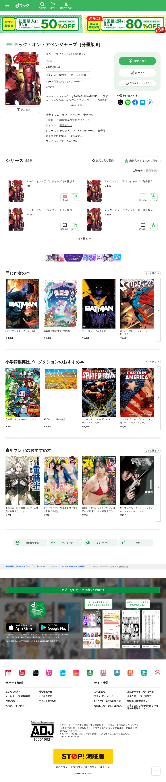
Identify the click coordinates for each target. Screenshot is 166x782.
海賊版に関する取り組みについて (109, 707)
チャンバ (66, 54)
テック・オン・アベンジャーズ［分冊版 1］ (51, 181)
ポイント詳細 (78, 74)
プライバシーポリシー (105, 696)
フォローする (84, 54)
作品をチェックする (140, 83)
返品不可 (50, 87)
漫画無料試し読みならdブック (17, 566)
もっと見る (150, 273)
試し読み (25, 109)
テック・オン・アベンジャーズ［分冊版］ (83, 130)
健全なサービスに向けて (139, 696)
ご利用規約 (99, 691)
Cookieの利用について (138, 701)
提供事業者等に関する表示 (140, 691)
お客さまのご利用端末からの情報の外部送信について (142, 707)
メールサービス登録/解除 (17, 696)
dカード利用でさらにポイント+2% (63, 81)
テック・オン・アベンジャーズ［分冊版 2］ (129, 181)
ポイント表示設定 (47, 701)
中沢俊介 (88, 114)
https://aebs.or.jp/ (70, 736)
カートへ (140, 72)
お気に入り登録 (105, 160)
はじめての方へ (13, 691)
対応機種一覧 (45, 691)
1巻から (138, 170)
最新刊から (153, 170)
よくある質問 (45, 696)
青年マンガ (65, 125)
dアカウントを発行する (69, 766)
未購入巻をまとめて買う (143, 160)
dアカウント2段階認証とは (107, 701)
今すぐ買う (140, 61)
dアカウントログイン (15, 705)
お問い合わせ (12, 701)
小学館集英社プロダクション (73, 120)
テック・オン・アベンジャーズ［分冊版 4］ (129, 210)
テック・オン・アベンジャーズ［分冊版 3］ (51, 210)
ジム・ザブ (52, 54)
